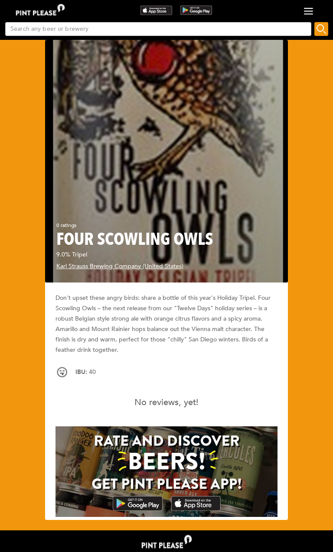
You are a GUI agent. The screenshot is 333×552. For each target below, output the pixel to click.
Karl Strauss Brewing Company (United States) (119, 266)
